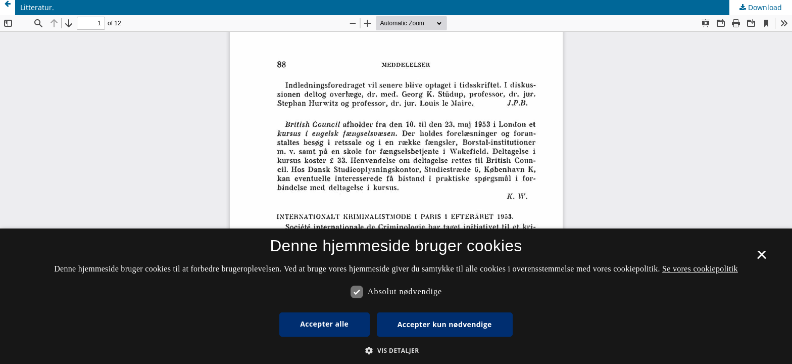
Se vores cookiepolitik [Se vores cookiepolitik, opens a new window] (700, 268)
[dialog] (396, 296)
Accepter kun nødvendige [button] (445, 324)
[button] (396, 350)
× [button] (761, 258)
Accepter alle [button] (324, 324)
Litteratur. (37, 7)
